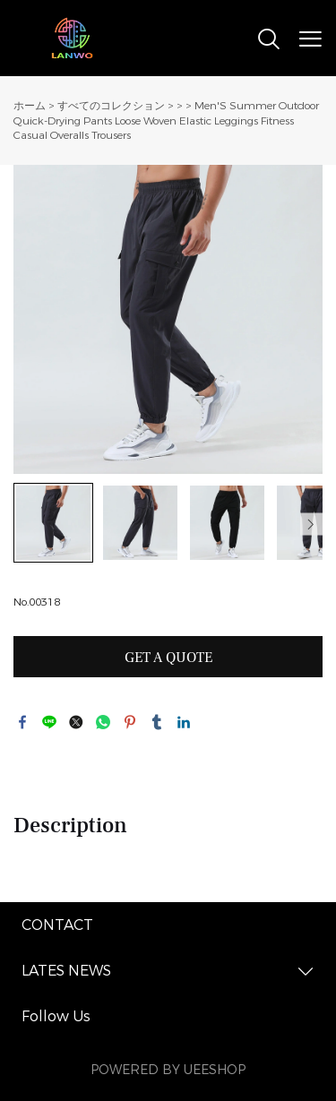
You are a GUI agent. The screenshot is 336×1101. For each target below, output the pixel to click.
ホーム (29, 106)
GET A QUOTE (168, 658)
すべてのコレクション (111, 106)
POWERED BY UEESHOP (168, 1070)
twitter (76, 722)
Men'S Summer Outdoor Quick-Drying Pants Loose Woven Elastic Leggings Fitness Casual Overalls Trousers (166, 120)
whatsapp (103, 722)
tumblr (157, 722)
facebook (22, 722)
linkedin (184, 722)
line (49, 722)
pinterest (130, 722)
